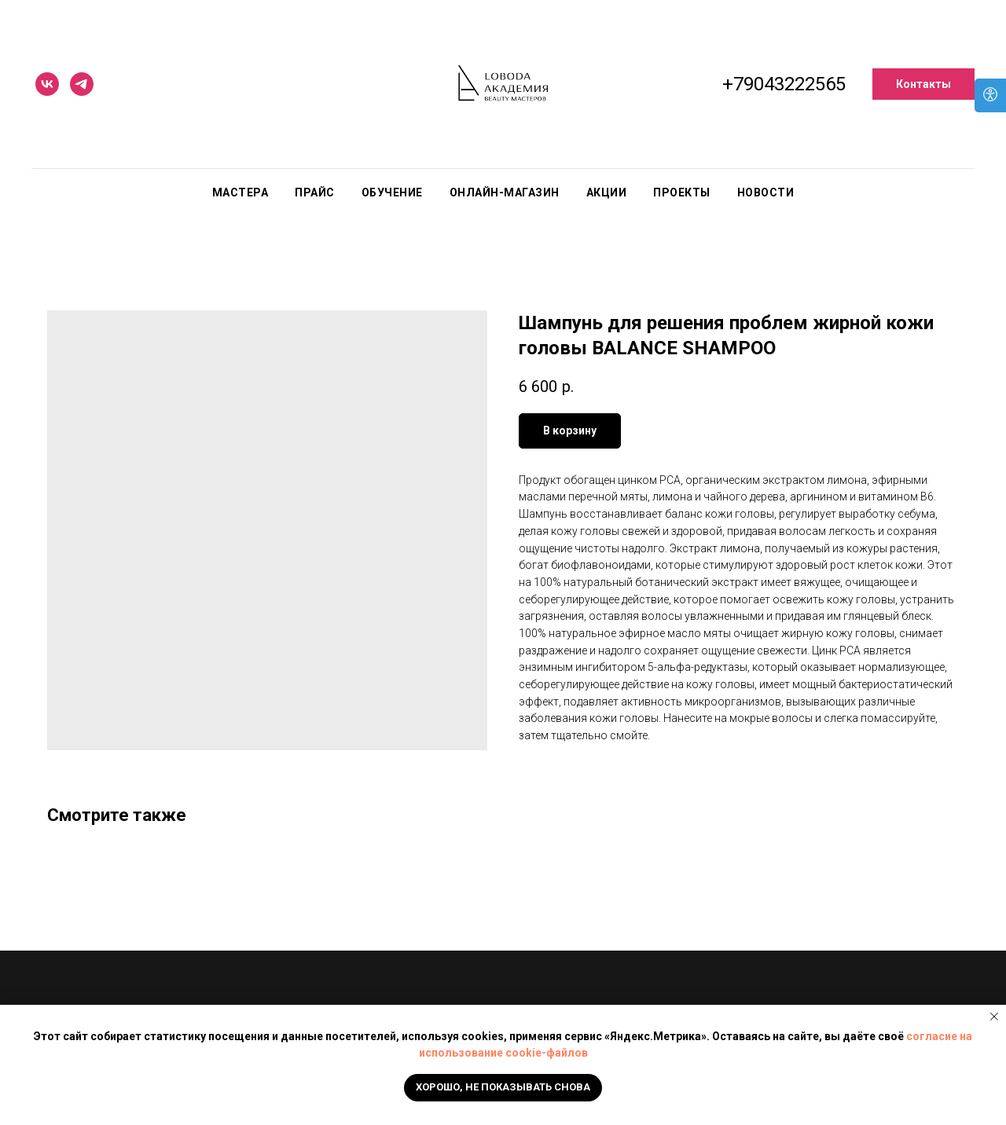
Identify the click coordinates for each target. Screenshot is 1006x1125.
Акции (606, 192)
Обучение (392, 192)
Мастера (240, 192)
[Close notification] (994, 1016)
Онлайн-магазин (505, 192)
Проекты (681, 192)
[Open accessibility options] (990, 95)
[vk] (47, 84)
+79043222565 (784, 84)
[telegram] (82, 84)
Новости (766, 192)
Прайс (315, 192)
